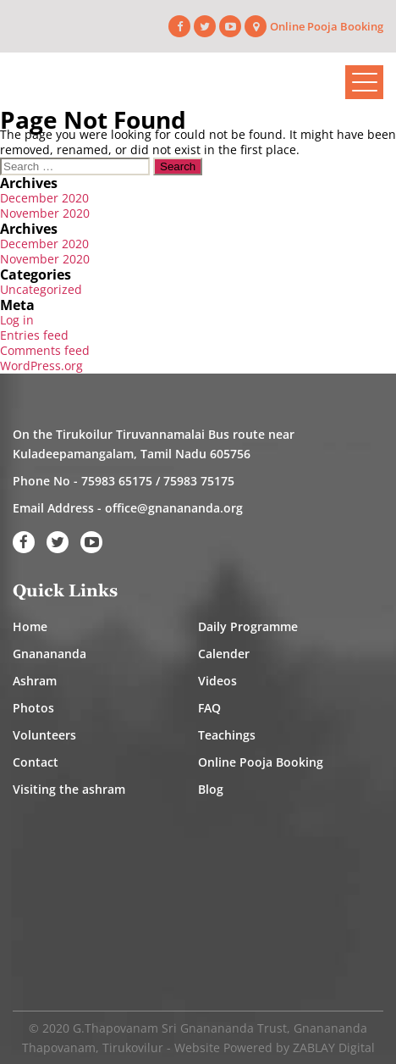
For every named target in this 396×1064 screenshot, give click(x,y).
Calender (224, 654)
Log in (17, 320)
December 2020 (44, 198)
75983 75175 (198, 481)
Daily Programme (248, 626)
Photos (33, 708)
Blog (210, 789)
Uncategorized (41, 289)
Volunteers (44, 735)
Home (30, 626)
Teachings (227, 735)
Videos (217, 681)
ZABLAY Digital (334, 1047)
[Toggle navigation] (364, 82)
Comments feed (45, 350)
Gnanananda (49, 654)
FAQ (209, 708)
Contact (35, 762)
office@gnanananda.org (174, 508)
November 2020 (45, 213)
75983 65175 (116, 481)
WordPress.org (41, 365)
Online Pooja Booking (326, 26)
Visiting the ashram (69, 789)
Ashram (35, 681)
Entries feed (34, 335)
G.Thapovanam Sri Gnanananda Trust (180, 1028)
